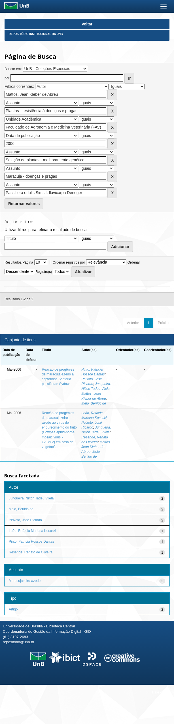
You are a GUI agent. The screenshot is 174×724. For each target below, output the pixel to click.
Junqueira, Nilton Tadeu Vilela (31, 498)
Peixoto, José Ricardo (25, 520)
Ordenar (134, 262)
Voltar (87, 24)
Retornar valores (24, 203)
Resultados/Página (19, 262)
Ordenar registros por (69, 262)
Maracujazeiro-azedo (25, 581)
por (7, 78)
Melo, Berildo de (93, 403)
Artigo (13, 609)
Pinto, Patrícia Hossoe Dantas (31, 541)
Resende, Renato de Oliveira (30, 552)
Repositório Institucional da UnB (36, 34)
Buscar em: (13, 69)
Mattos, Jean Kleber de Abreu (96, 447)
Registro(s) (43, 272)
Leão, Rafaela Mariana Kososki (32, 531)
